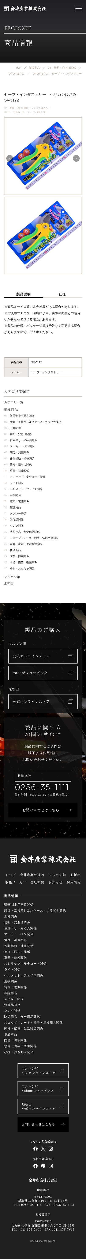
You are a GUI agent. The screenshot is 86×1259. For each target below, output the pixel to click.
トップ (10, 875)
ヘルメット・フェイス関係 (23, 489)
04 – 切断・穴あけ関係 (16, 108)
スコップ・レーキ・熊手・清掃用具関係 (31, 537)
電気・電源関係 (16, 501)
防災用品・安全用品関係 (22, 531)
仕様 (62, 294)
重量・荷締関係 (16, 470)
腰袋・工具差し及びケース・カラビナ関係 (32, 421)
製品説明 (23, 294)
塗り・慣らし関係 (17, 464)
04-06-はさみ (40, 108)
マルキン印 (12, 577)
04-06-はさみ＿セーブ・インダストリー (26, 112)
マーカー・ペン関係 (19, 446)
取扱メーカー (15, 882)
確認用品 (12, 507)
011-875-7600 (31, 1229)
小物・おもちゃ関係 (19, 568)
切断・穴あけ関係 (17, 434)
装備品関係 (13, 519)
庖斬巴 (9, 583)
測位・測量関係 (16, 452)
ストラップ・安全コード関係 (24, 476)
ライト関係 (13, 483)
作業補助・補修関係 (19, 458)
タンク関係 (13, 525)
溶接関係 (12, 495)
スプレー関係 (15, 513)
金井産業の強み (32, 875)
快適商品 (12, 550)
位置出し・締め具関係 (20, 440)
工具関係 (12, 428)
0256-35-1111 (42, 787)
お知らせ (56, 882)
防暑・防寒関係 (16, 556)
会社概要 (37, 882)
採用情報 (74, 882)
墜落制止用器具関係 (19, 415)
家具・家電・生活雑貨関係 (23, 544)
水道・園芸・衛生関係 (20, 562)
